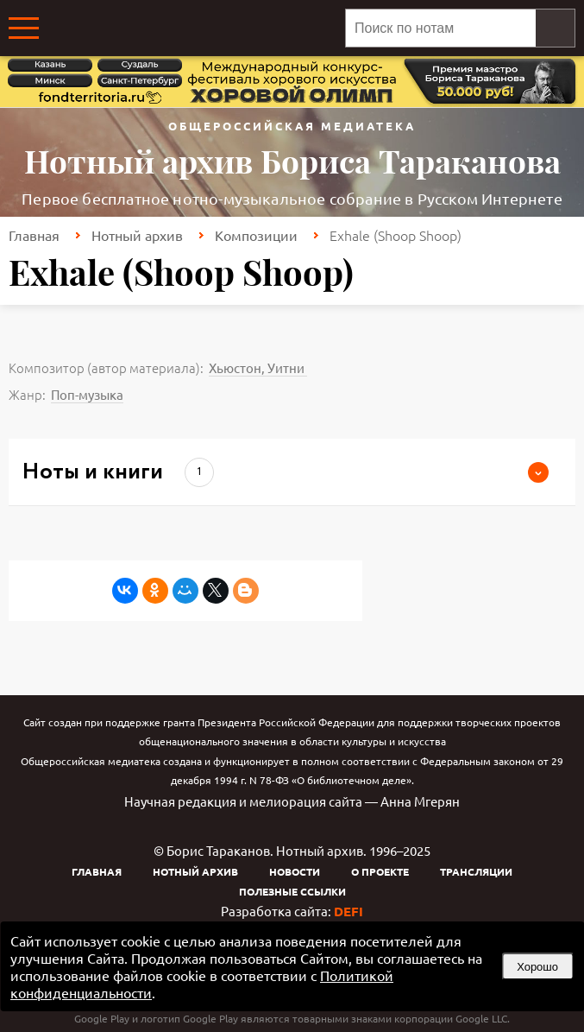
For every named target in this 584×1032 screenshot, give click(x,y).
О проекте (380, 871)
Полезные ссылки (292, 891)
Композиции (256, 235)
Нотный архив (137, 235)
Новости (294, 871)
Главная (34, 235)
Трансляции (476, 871)
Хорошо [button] (537, 966)
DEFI (348, 911)
